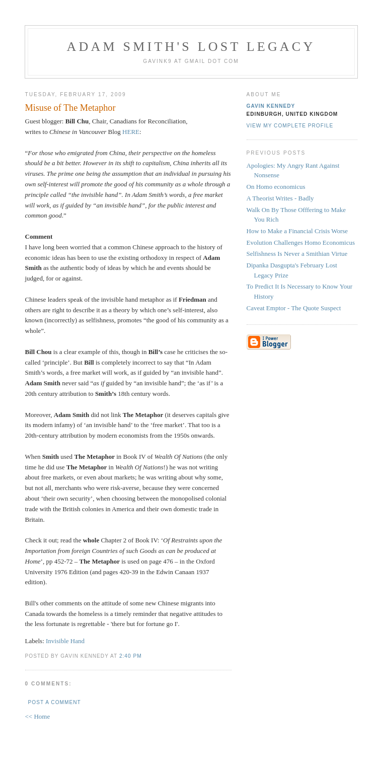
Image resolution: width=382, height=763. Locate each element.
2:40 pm (130, 656)
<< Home (37, 716)
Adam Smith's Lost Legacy (191, 46)
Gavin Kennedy (271, 106)
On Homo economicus (276, 186)
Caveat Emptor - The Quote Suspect (294, 308)
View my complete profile (290, 125)
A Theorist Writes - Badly (280, 198)
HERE (130, 131)
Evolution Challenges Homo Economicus (301, 242)
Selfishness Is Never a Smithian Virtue (297, 253)
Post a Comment (54, 702)
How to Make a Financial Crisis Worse (297, 231)
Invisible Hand (65, 641)
